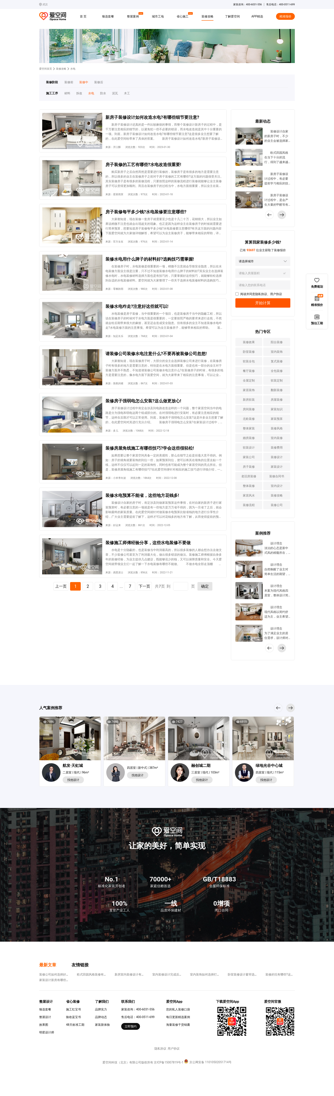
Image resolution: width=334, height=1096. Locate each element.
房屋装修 (277, 399)
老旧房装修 (248, 476)
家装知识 (277, 409)
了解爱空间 (232, 16)
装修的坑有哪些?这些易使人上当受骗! (290, 974)
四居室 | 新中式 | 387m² (142, 767)
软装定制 (277, 380)
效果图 (43, 1024)
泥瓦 (115, 93)
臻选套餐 (108, 16)
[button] (282, 215)
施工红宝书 (73, 1009)
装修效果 (249, 342)
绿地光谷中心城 (269, 765)
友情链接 (80, 965)
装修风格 (277, 428)
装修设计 (277, 457)
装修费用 (277, 447)
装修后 (98, 82)
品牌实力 (101, 1009)
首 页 (83, 16)
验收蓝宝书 (73, 1017)
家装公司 (249, 457)
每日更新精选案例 (178, 1017)
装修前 (68, 82)
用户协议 (276, 294)
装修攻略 (207, 16)
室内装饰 (277, 351)
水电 (91, 93)
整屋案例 (133, 15)
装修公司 (277, 505)
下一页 (144, 586)
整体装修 (249, 486)
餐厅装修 (249, 371)
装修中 (83, 82)
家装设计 (277, 466)
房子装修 (249, 466)
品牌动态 (101, 1017)
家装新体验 (102, 1024)
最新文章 (47, 965)
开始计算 (263, 303)
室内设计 (277, 486)
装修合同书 (276, 476)
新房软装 (249, 399)
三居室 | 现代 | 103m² (205, 772)
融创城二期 (200, 765)
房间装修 (249, 409)
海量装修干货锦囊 (178, 1024)
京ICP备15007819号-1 (168, 1062)
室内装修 (277, 438)
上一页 (61, 586)
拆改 (79, 93)
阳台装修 (277, 342)
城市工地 (158, 16)
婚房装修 (249, 438)
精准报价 (285, 16)
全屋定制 (249, 380)
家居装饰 (249, 390)
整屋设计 (45, 1017)
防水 (103, 93)
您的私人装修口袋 (178, 1009)
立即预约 (131, 1026)
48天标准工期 (75, 1024)
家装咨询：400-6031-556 (137, 1009)
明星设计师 (46, 1032)
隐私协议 (261, 294)
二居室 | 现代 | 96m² (76, 772)
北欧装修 (249, 418)
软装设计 (249, 447)
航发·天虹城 (73, 765)
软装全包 (249, 361)
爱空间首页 (45, 68)
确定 (205, 586)
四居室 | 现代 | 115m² (270, 772)
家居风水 (249, 495)
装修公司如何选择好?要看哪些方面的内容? (67, 974)
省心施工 (183, 15)
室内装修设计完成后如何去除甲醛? (175, 974)
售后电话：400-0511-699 (137, 1017)
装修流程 (249, 505)
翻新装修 (277, 390)
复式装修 (277, 361)
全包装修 (277, 371)
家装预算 (277, 418)
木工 (127, 93)
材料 (67, 93)
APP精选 (257, 16)
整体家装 (249, 428)
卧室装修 (249, 351)
